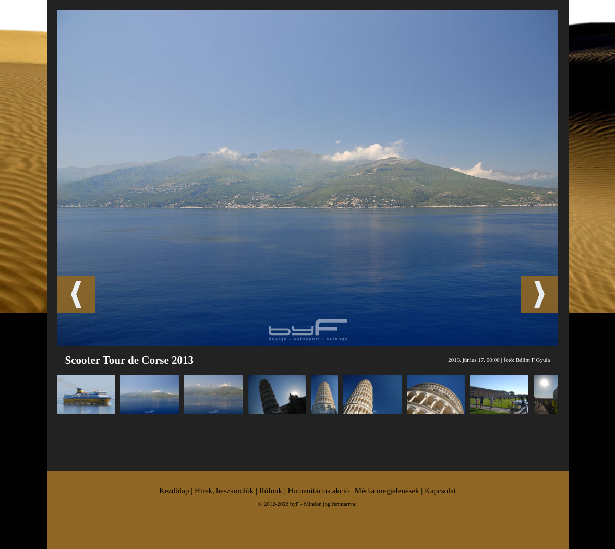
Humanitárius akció (318, 490)
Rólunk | (273, 490)
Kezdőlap (174, 490)
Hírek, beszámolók (224, 490)
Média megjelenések (387, 490)
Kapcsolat (440, 490)
